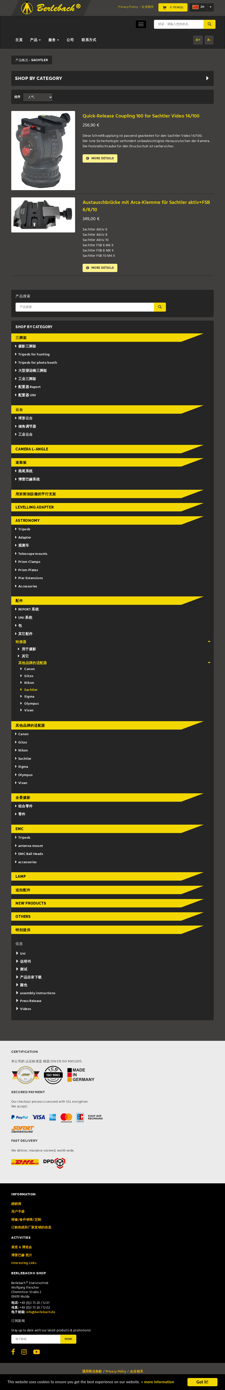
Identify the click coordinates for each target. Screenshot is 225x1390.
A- (209, 40)
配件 (19, 601)
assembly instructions (35, 994)
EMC (20, 829)
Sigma (27, 697)
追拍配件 (23, 891)
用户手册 (18, 1212)
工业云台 (24, 435)
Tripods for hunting (32, 355)
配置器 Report (28, 388)
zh (198, 7)
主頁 (19, 40)
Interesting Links (24, 1263)
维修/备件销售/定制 (26, 1220)
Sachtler (29, 690)
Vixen (27, 711)
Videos (23, 1010)
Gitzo (26, 677)
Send (68, 1339)
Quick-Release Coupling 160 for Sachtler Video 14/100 (143, 116)
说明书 (23, 962)
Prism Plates (26, 571)
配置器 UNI (25, 396)
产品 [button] (35, 40)
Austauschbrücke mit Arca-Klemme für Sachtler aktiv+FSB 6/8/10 (137, 206)
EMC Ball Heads (29, 854)
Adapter (23, 538)
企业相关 (147, 7)
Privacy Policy (128, 7)
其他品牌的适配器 (114, 664)
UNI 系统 (23, 618)
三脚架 (21, 338)
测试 (21, 970)
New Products (31, 904)
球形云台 (24, 419)
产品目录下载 (29, 978)
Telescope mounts (31, 554)
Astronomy (28, 521)
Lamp (21, 877)
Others (23, 917)
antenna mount (29, 846)
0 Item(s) (173, 7)
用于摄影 (26, 650)
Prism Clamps (27, 562)
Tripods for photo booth (36, 363)
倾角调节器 (25, 427)
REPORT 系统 (27, 610)
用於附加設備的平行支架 (36, 494)
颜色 (21, 986)
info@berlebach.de (40, 1312)
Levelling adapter (35, 508)
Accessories (26, 587)
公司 (70, 40)
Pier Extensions (29, 579)
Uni (21, 954)
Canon (27, 670)
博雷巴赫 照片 (21, 1255)
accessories (26, 863)
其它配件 (24, 635)
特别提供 (23, 930)
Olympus (29, 704)
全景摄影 (23, 798)
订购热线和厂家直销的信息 (31, 1228)
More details (100, 159)
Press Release (28, 1001)
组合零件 (24, 807)
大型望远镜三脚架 (31, 371)
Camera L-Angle (32, 450)
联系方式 (89, 40)
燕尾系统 (24, 472)
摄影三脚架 (25, 347)
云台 (19, 410)
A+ (198, 40)
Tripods (22, 530)
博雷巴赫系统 (27, 480)
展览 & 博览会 (21, 1247)
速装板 (21, 463)
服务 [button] (53, 40)
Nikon (27, 683)
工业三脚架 (25, 380)
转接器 (113, 643)
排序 (17, 97)
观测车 (22, 546)
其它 (23, 657)
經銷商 (16, 1204)
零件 (20, 815)
